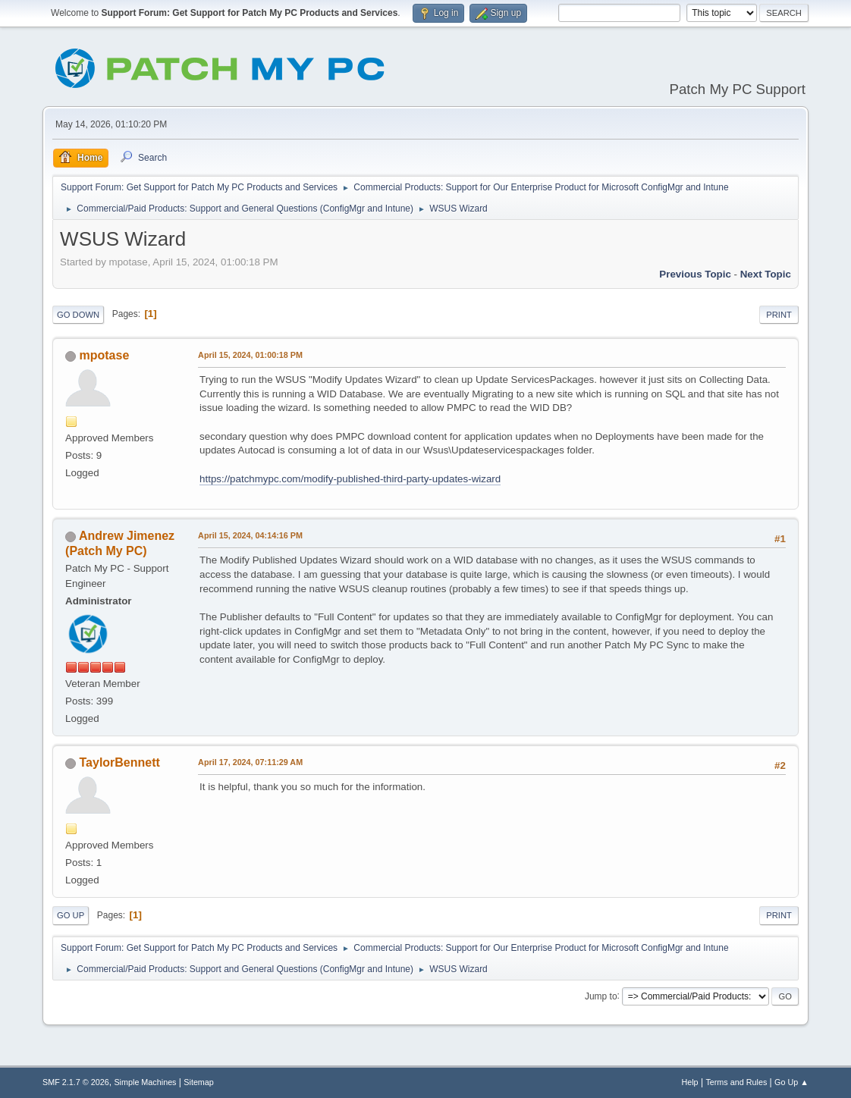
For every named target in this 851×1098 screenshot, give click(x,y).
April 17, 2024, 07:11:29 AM (250, 762)
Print (779, 314)
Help (689, 1082)
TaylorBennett (120, 762)
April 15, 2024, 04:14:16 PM (250, 535)
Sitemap (199, 1082)
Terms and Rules (736, 1082)
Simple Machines (145, 1082)
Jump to (601, 995)
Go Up (70, 915)
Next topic (765, 274)
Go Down (78, 314)
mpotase (105, 355)
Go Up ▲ (791, 1082)
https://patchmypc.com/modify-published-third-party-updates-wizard (350, 479)
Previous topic (695, 274)
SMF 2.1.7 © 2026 (75, 1082)
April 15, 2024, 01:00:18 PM (250, 354)
